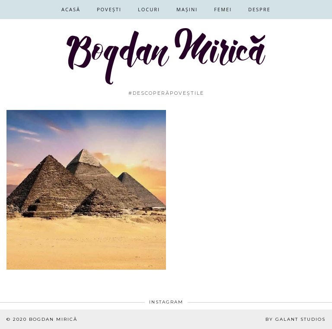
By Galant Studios (295, 319)
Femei (223, 9)
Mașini (187, 9)
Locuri (149, 9)
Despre (259, 9)
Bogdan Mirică (53, 319)
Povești (109, 9)
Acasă (70, 9)
